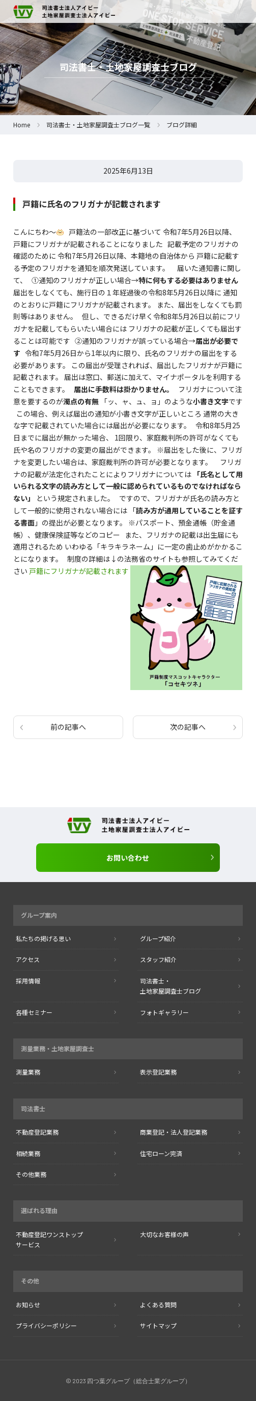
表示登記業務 (158, 1071)
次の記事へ (188, 727)
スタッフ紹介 (158, 959)
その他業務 (31, 1174)
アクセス (28, 959)
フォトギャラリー (164, 1012)
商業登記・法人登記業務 (173, 1132)
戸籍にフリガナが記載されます (79, 571)
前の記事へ (68, 727)
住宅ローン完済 (161, 1153)
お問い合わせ (127, 858)
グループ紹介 (158, 938)
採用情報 (28, 980)
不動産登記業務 (37, 1132)
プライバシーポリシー (46, 1325)
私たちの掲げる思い (43, 938)
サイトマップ (158, 1325)
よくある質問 (158, 1304)
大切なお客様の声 (164, 1234)
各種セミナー (34, 1012)
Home (21, 124)
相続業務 (28, 1153)
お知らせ (28, 1304)
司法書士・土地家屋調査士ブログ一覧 (98, 124)
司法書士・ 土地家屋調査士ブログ (170, 985)
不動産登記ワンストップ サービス (49, 1239)
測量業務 (28, 1071)
